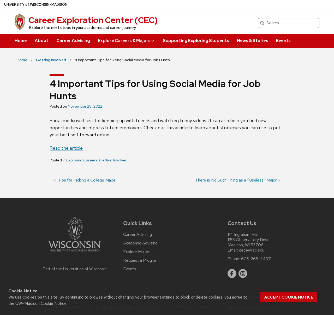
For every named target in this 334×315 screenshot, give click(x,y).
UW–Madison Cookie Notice (41, 303)
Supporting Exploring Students (196, 40)
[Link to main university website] (75, 252)
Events (283, 40)
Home (21, 40)
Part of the (74, 269)
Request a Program (141, 260)
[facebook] (232, 273)
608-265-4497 (256, 258)
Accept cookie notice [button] (288, 297)
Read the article (66, 148)
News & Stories (252, 40)
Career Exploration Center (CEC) (93, 20)
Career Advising (73, 40)
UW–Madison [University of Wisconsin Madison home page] (35, 4)
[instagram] (242, 273)
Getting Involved (113, 160)
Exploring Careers (81, 160)
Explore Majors (136, 251)
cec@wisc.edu (251, 250)
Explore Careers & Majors (126, 40)
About (41, 40)
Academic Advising (140, 243)
